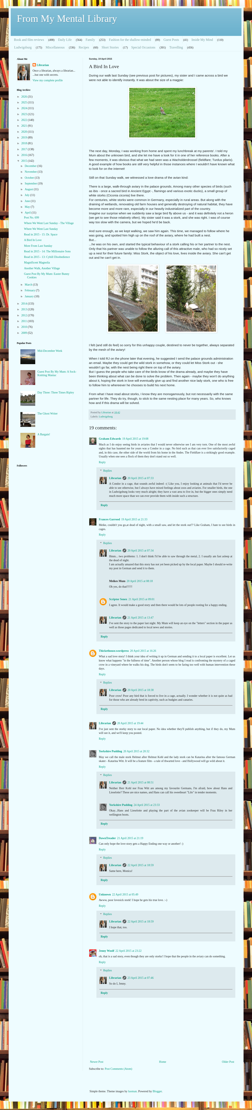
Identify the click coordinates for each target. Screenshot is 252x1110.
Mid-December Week (50, 350)
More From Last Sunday (38, 245)
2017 (24, 149)
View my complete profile (48, 80)
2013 (24, 309)
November (31, 171)
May (28, 206)
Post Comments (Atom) (118, 1068)
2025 (24, 102)
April (28, 212)
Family (90, 39)
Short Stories (110, 47)
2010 (24, 326)
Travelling (176, 47)
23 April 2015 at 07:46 (141, 977)
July (27, 195)
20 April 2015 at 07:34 (141, 550)
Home (162, 1061)
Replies (107, 470)
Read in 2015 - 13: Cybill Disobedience (47, 257)
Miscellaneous (55, 47)
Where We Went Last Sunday (41, 228)
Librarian (115, 478)
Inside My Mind (202, 39)
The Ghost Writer (48, 413)
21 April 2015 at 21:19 (130, 838)
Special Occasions (143, 47)
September (31, 183)
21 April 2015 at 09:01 (142, 599)
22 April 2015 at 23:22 (128, 950)
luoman (132, 1091)
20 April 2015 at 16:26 (143, 650)
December (31, 166)
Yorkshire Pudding (110, 751)
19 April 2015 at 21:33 (134, 519)
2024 (24, 108)
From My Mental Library (67, 18)
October (30, 177)
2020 (24, 131)
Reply (102, 462)
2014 (24, 303)
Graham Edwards (110, 438)
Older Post (228, 1061)
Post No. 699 (31, 217)
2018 (24, 143)
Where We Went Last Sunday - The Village (49, 223)
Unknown (105, 894)
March (29, 284)
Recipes (84, 47)
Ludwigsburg (23, 47)
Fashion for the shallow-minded (130, 39)
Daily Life (65, 39)
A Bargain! (44, 434)
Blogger (157, 1091)
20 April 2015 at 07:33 (141, 478)
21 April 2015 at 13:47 (141, 617)
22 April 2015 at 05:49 (125, 894)
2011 (24, 321)
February (30, 290)
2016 (24, 155)
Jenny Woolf (106, 950)
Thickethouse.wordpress (114, 650)
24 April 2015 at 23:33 (147, 805)
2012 (24, 315)
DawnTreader (107, 838)
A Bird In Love (32, 240)
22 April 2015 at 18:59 (141, 865)
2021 (24, 125)
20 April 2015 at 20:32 (136, 751)
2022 (24, 120)
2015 (24, 160)
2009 (24, 332)
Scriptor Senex (118, 599)
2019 (24, 137)
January (29, 296)
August (29, 189)
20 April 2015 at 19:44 (130, 723)
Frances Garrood (109, 519)
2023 (24, 114)
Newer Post (96, 1061)
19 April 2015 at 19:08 (135, 438)
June (28, 201)
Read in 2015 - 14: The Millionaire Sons (47, 251)
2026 (24, 96)
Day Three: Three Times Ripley (56, 392)
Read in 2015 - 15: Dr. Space (40, 234)
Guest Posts (171, 39)
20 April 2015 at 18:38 (141, 690)
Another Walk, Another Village (42, 268)
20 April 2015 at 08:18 (140, 581)
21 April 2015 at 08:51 (141, 782)
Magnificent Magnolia (37, 262)
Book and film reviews (29, 39)
